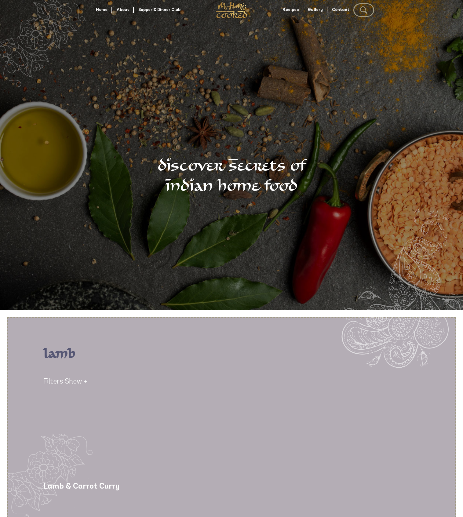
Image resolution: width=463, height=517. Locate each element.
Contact (367, 32)
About (93, 32)
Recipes (296, 32)
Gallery (331, 32)
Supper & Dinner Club (147, 32)
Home (62, 32)
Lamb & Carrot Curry (81, 486)
